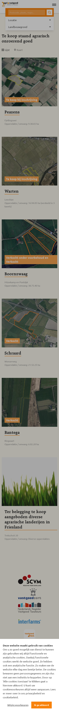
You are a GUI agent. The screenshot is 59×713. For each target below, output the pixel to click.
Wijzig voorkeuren (17, 704)
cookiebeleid (10, 697)
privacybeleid (33, 693)
